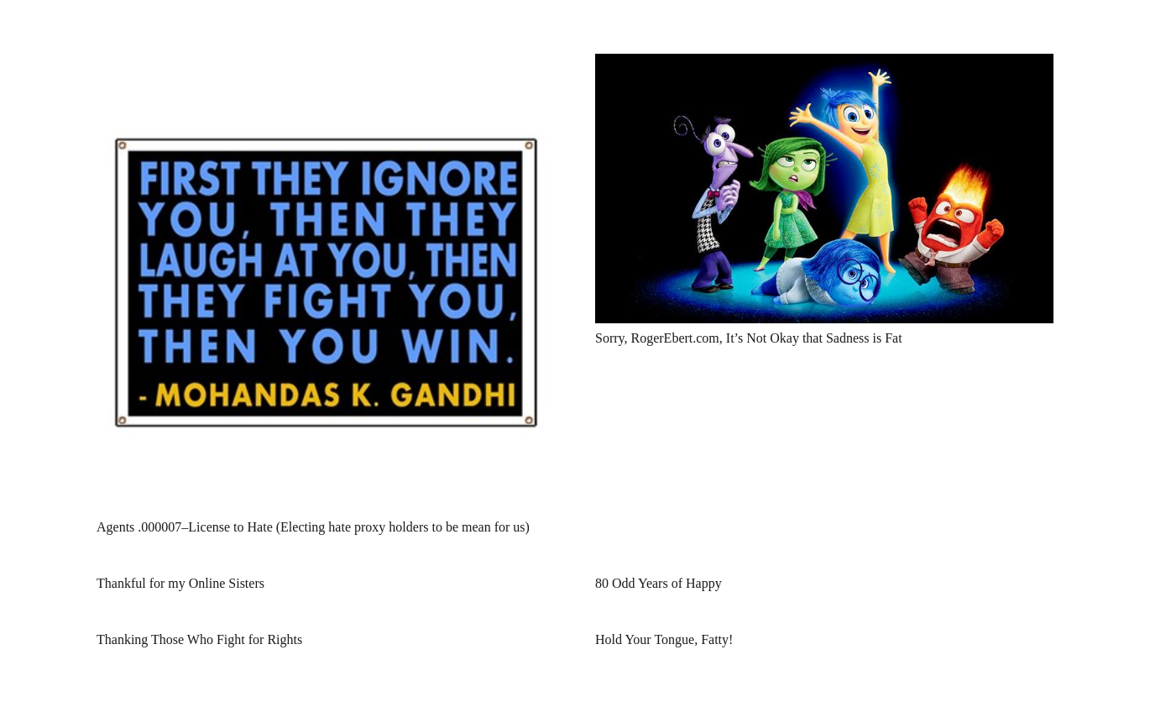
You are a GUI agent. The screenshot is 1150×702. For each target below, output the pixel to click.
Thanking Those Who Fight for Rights (199, 639)
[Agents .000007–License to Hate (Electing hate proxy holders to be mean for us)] (326, 65)
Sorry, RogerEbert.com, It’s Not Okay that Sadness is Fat (748, 338)
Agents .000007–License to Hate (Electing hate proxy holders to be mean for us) (313, 527)
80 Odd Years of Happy (658, 583)
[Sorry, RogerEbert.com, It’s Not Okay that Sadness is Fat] (824, 65)
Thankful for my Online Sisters (180, 583)
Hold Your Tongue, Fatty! (664, 639)
